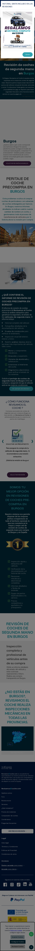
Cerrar (27, 54)
